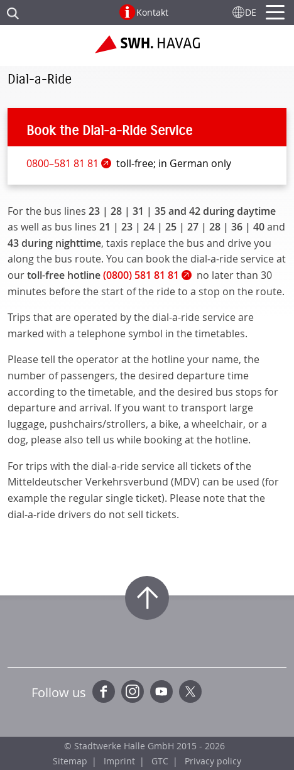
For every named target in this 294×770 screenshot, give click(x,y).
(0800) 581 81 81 (141, 275)
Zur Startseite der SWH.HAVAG (147, 49)
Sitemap (70, 761)
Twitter (190, 691)
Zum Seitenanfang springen (147, 598)
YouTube (161, 691)
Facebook (103, 691)
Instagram (132, 691)
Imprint (119, 761)
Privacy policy (213, 761)
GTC (159, 761)
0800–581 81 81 (62, 163)
